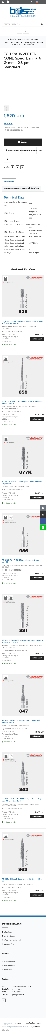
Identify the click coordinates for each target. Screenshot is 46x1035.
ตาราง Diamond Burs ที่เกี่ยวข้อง (21, 188)
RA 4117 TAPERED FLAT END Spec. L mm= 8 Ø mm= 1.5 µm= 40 (21, 721)
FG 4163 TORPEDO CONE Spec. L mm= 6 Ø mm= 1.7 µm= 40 (22, 482)
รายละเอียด (9, 181)
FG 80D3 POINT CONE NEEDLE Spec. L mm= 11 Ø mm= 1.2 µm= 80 (22, 402)
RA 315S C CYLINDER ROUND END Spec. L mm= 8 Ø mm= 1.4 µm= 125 (22, 641)
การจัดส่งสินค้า (9, 961)
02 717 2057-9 (17, 989)
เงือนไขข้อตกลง (9, 936)
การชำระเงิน (8, 970)
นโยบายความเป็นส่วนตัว (12, 940)
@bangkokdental (18, 995)
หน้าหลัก (12, 39)
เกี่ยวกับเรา (8, 932)
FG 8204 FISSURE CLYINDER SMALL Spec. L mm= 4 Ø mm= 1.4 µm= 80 (22, 322)
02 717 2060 (16, 992)
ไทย (40, 2)
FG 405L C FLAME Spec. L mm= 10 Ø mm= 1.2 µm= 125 (23, 880)
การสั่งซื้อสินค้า (9, 966)
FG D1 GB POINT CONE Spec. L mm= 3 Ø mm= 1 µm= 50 (21, 561)
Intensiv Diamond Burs (28, 39)
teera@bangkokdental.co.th (21, 986)
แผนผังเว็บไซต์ (9, 944)
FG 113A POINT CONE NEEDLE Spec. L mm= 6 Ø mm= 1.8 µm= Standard (21, 800)
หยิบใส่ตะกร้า (37, 339)
